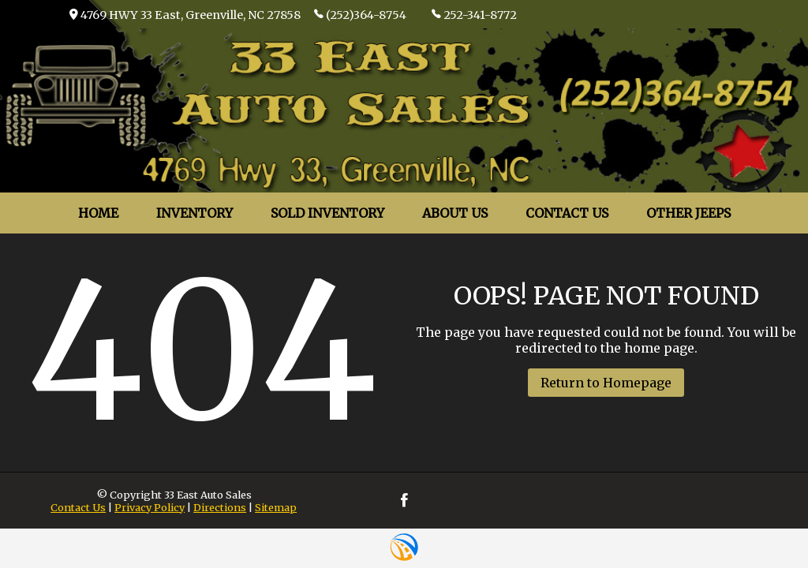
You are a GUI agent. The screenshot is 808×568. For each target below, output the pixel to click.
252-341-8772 (474, 14)
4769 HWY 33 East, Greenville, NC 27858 (185, 15)
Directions (219, 507)
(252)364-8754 (360, 14)
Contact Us (78, 507)
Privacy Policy (149, 507)
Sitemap (276, 507)
